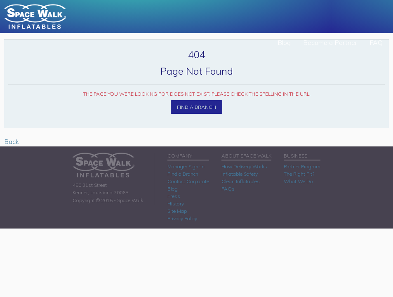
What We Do (298, 181)
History (175, 203)
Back (11, 141)
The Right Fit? (299, 174)
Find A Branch (196, 107)
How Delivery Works (244, 166)
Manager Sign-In (186, 166)
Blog (284, 42)
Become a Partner (330, 42)
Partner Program (302, 166)
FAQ (376, 42)
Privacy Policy (182, 218)
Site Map (177, 211)
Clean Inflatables (240, 181)
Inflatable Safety (239, 174)
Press (173, 196)
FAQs (228, 189)
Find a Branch (182, 174)
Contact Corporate (188, 181)
